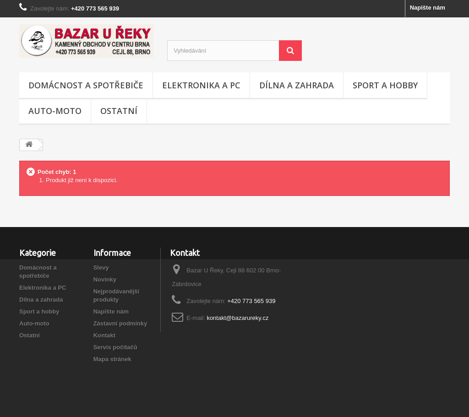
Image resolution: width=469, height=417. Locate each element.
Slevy (101, 267)
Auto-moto (55, 110)
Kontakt (104, 335)
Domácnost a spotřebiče (85, 85)
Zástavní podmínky (120, 323)
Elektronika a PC (201, 85)
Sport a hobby (385, 85)
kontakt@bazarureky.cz (237, 317)
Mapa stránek (112, 359)
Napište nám (427, 7)
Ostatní (118, 110)
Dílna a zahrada (296, 85)
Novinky (105, 279)
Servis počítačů (115, 347)
